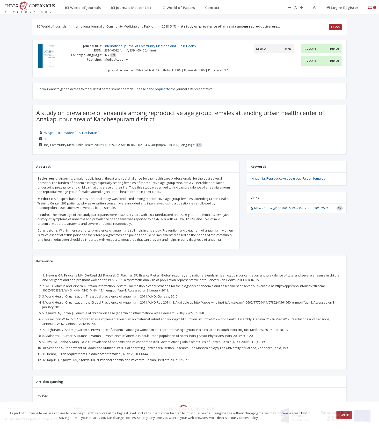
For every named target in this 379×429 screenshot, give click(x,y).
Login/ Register (342, 7)
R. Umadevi (66, 133)
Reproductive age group (284, 178)
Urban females (314, 178)
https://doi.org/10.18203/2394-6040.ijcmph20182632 (291, 208)
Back (335, 27)
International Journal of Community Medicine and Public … (114, 26)
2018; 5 (169, 26)
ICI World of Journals (52, 26)
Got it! (344, 415)
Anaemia (258, 178)
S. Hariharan (88, 133)
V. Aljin (49, 133)
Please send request (151, 89)
